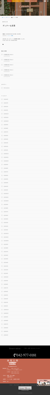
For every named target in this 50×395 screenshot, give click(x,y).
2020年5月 (6, 331)
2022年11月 (6, 237)
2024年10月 (6, 161)
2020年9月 (6, 317)
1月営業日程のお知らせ (8, 75)
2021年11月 (6, 277)
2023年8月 (6, 208)
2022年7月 (6, 251)
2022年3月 (6, 266)
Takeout (27, 1)
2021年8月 (6, 284)
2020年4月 (6, 335)
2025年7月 (6, 132)
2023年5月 (6, 219)
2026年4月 (6, 99)
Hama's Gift (33, 1)
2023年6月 (6, 215)
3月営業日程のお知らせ (8, 64)
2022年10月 (6, 240)
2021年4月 (6, 298)
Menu (22, 1)
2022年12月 (6, 233)
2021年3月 (6, 302)
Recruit (40, 1)
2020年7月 (6, 324)
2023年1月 (6, 229)
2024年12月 (6, 153)
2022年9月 (6, 244)
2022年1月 (6, 273)
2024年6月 (6, 175)
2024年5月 (6, 179)
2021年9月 (6, 280)
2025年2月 (6, 146)
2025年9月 (6, 124)
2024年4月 (6, 182)
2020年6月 (6, 327)
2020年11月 (6, 313)
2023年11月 (6, 197)
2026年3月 (6, 103)
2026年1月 (6, 110)
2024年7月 (6, 171)
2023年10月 (6, 200)
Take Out (27, 385)
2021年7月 (6, 288)
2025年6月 (6, 135)
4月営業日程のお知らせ (8, 59)
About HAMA (16, 1)
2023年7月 (6, 211)
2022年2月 (6, 269)
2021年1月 (6, 306)
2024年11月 (6, 157)
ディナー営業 (10, 35)
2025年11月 (6, 117)
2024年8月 (6, 168)
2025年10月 (6, 121)
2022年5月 (6, 258)
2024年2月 (6, 186)
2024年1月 (6, 190)
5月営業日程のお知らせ (8, 54)
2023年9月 (6, 204)
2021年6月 (6, 291)
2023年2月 (6, 226)
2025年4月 (6, 139)
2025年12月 (6, 113)
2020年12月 (6, 309)
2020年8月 (6, 320)
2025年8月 (6, 128)
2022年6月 (6, 255)
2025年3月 (6, 142)
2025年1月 (6, 150)
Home (9, 1)
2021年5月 (6, 295)
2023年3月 (6, 222)
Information (6, 88)
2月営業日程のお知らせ (8, 70)
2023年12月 (6, 193)
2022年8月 (6, 248)
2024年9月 (6, 164)
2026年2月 (6, 106)
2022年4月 (6, 262)
